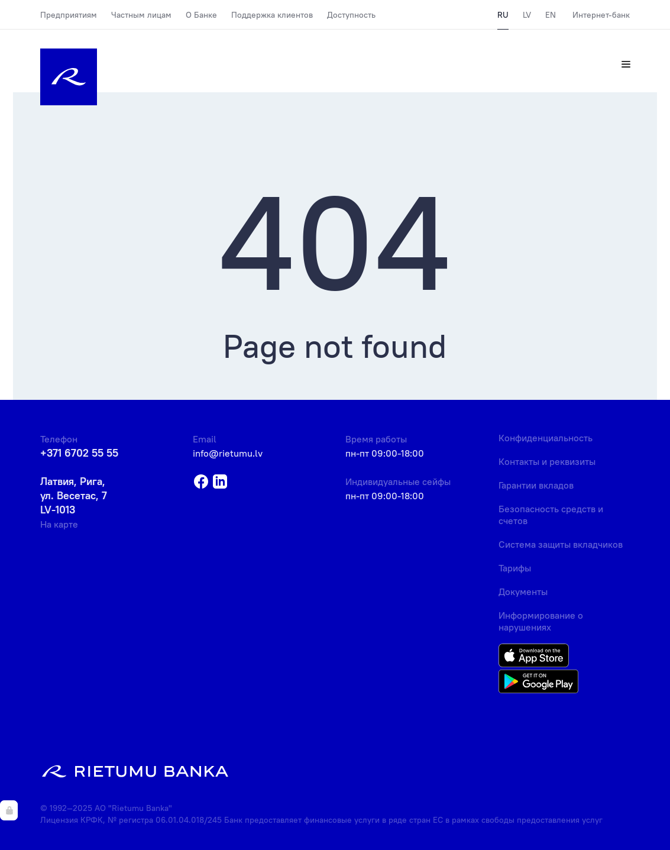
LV (527, 14)
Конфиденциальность (546, 438)
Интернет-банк (601, 14)
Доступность (351, 14)
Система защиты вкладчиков (561, 544)
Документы (523, 591)
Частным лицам (141, 14)
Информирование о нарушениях (541, 621)
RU (503, 14)
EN (550, 14)
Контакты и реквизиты (547, 461)
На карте (59, 524)
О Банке (201, 14)
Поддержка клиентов (272, 14)
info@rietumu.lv (228, 453)
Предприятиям (68, 14)
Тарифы (515, 568)
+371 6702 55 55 (79, 453)
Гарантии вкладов (536, 485)
